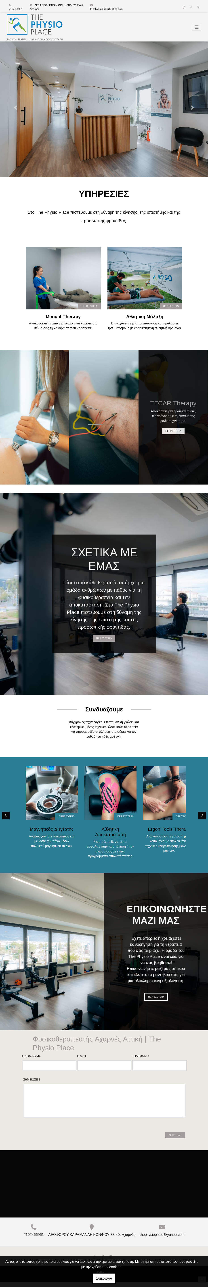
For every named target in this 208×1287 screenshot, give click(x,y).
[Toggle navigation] (197, 27)
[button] (15, 107)
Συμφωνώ (104, 1278)
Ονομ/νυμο (31, 1061)
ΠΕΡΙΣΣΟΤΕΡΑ (89, 306)
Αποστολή (175, 1140)
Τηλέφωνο (140, 1061)
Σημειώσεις (31, 1085)
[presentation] (58, 1139)
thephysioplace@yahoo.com (106, 9)
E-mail (82, 1061)
